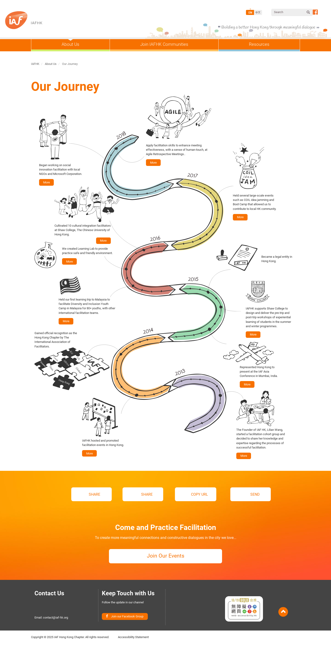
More (153, 162)
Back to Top (283, 615)
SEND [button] (240, 495)
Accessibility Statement (133, 641)
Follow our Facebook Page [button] (315, 12)
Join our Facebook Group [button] (127, 620)
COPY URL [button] (192, 495)
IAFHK (35, 64)
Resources (259, 44)
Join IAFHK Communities (164, 44)
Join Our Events (165, 558)
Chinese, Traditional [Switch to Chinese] (258, 12)
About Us (70, 44)
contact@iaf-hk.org (55, 620)
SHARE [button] (94, 495)
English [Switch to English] (250, 12)
